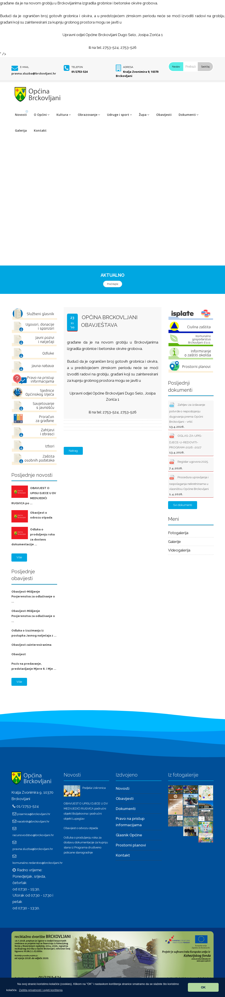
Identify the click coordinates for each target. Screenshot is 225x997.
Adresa (128, 67)
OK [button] (203, 987)
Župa (144, 115)
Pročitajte (112, 284)
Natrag (73, 450)
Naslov (176, 66)
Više (19, 557)
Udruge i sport (119, 115)
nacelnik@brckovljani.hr (33, 821)
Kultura (63, 115)
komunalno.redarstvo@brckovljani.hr (38, 862)
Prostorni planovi (131, 845)
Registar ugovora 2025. (189, 464)
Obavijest (18, 654)
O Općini (41, 115)
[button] (40, 990)
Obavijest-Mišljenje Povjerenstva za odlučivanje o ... (33, 596)
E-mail (24, 67)
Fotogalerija (178, 533)
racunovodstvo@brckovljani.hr (33, 835)
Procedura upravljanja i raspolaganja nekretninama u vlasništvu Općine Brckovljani (189, 485)
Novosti (21, 115)
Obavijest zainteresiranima (31, 644)
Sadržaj (205, 66)
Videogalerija (179, 550)
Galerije (174, 541)
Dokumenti (188, 115)
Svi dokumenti (182, 505)
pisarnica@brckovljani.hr (33, 814)
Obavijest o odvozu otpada (81, 828)
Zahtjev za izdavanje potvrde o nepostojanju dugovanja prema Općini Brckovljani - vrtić (187, 414)
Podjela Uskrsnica (94, 788)
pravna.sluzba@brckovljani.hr (33, 73)
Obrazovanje (89, 115)
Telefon (77, 67)
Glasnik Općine (129, 835)
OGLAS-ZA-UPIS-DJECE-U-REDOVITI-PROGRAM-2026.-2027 (185, 443)
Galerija (21, 130)
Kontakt (40, 130)
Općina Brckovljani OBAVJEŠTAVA (109, 321)
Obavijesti (164, 115)
